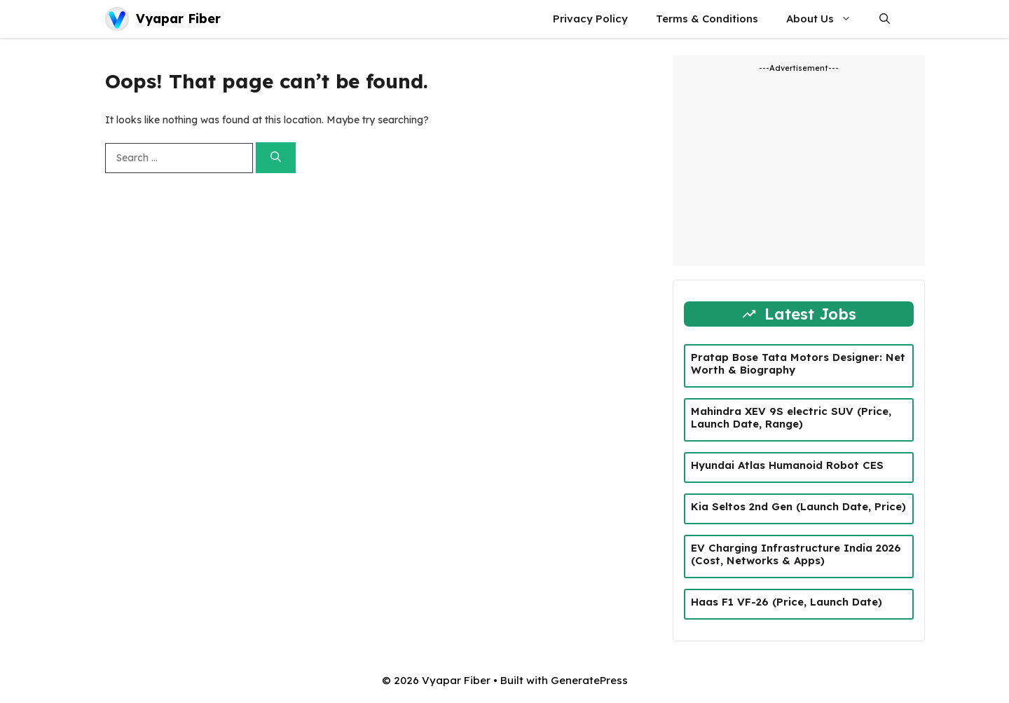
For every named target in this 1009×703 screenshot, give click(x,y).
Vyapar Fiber (178, 19)
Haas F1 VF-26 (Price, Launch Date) (786, 601)
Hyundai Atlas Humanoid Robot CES (787, 465)
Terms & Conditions (707, 18)
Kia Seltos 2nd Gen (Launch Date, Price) (798, 506)
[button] (884, 19)
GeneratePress (589, 680)
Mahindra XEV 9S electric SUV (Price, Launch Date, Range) (791, 417)
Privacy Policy (590, 18)
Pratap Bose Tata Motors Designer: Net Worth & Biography (798, 363)
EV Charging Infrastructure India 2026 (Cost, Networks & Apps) (796, 554)
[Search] (276, 158)
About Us (825, 19)
